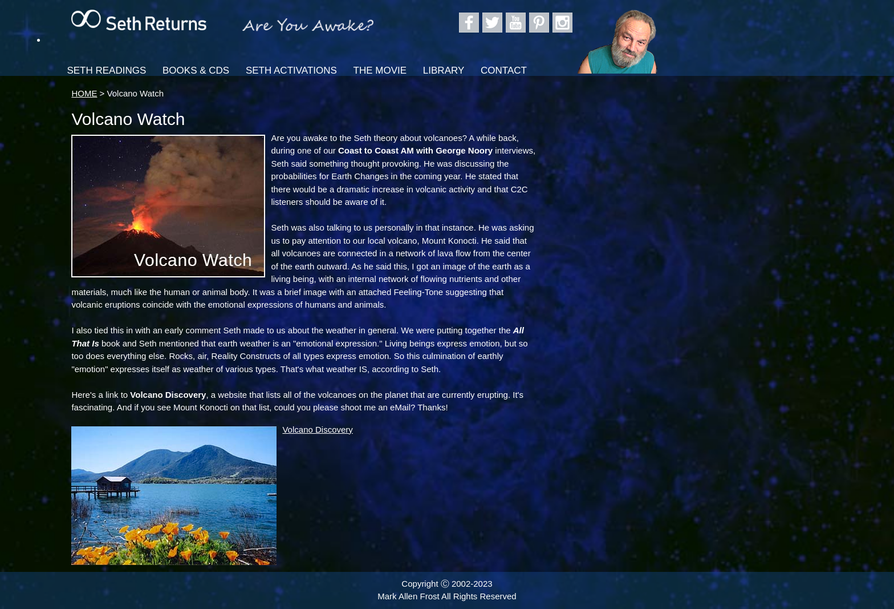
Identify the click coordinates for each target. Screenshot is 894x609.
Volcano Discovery (317, 429)
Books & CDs (195, 70)
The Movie (380, 70)
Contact (504, 70)
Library (443, 70)
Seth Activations (291, 70)
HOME (84, 93)
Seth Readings (106, 70)
